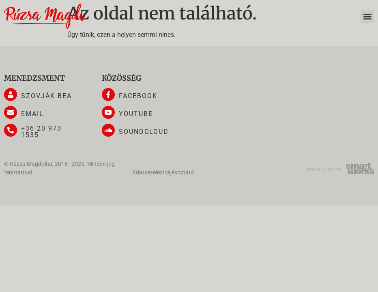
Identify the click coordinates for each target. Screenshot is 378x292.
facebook (138, 96)
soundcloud (144, 131)
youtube (136, 114)
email (32, 114)
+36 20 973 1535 (41, 132)
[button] (367, 16)
